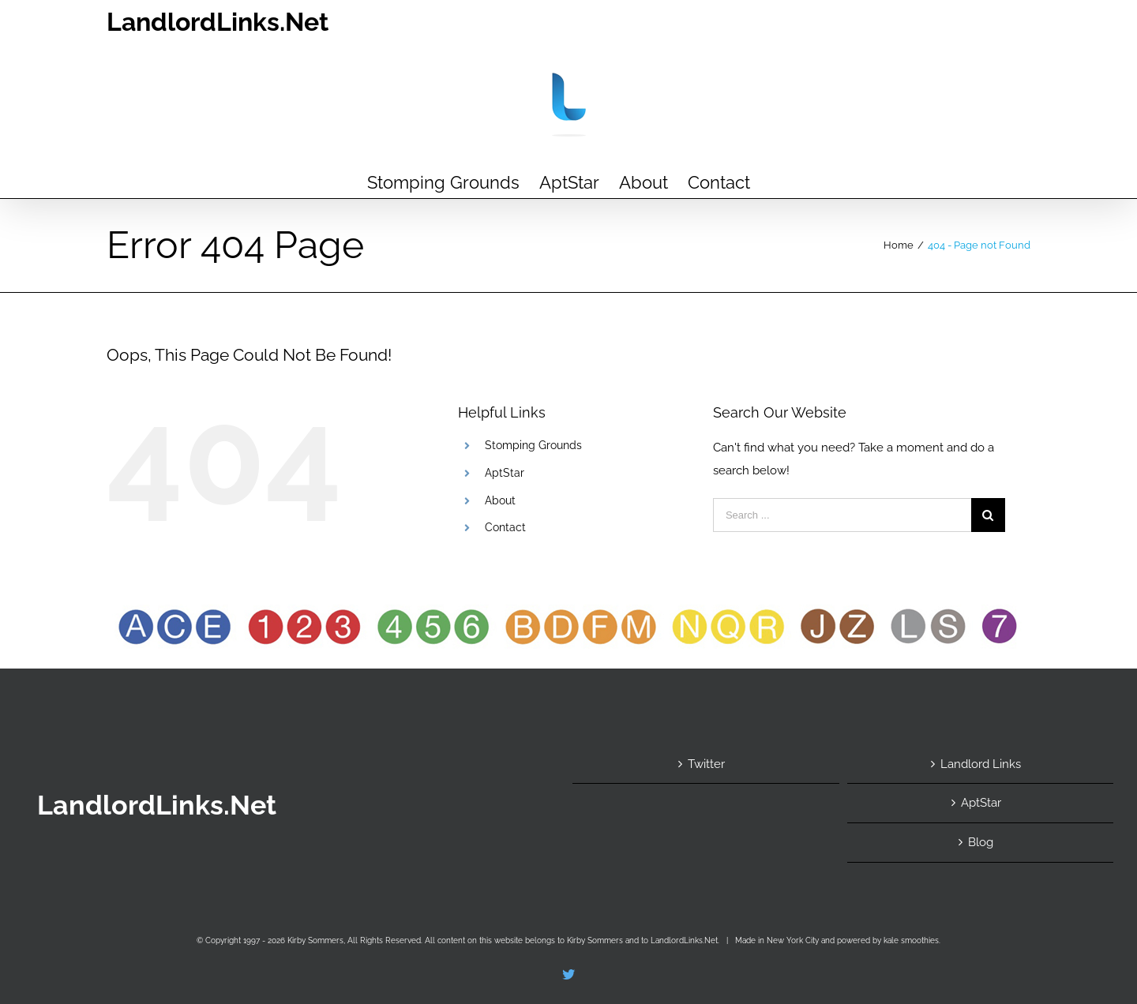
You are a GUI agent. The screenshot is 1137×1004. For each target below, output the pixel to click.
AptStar (504, 472)
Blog (980, 842)
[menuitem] (443, 181)
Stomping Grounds (533, 445)
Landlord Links (980, 764)
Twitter (706, 764)
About (500, 500)
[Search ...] (842, 515)
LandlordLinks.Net (217, 21)
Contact (505, 527)
